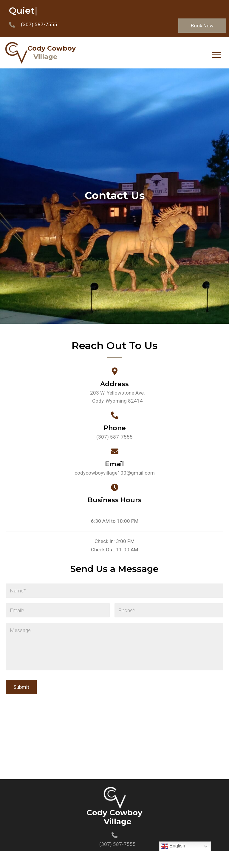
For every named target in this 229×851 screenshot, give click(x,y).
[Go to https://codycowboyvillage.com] (103, 53)
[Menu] (216, 55)
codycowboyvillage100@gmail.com (115, 473)
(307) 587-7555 (39, 24)
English (173, 846)
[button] (202, 25)
